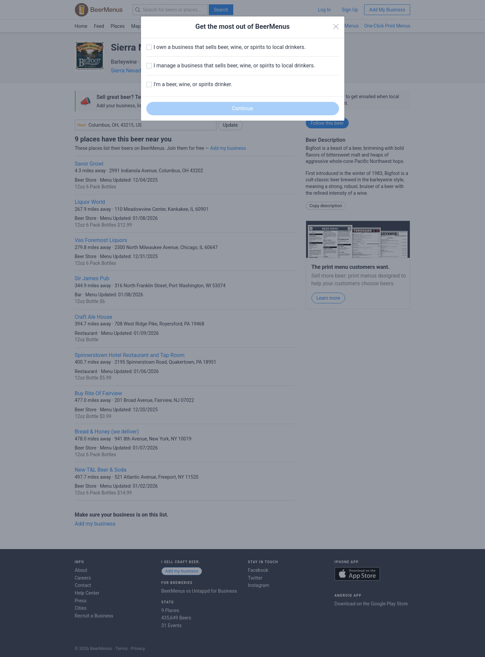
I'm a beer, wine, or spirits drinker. (193, 84)
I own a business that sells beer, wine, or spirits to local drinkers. (230, 47)
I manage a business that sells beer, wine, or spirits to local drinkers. (234, 65)
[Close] (336, 26)
